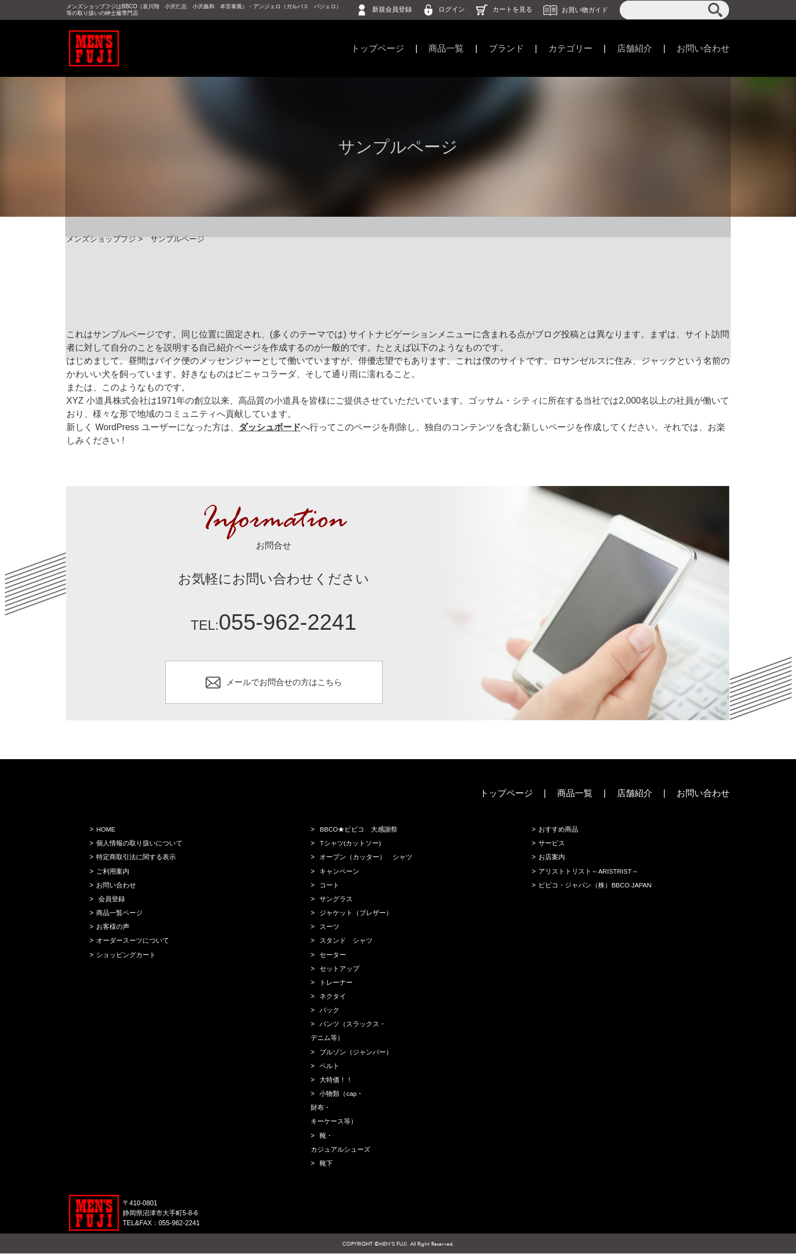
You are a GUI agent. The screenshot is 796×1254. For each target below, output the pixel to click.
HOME (105, 832)
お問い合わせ (703, 48)
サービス (550, 846)
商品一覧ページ (118, 915)
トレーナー (335, 984)
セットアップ (338, 970)
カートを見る (512, 9)
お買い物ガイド (585, 9)
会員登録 (110, 901)
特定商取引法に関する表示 (135, 860)
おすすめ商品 (557, 832)
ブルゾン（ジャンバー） (354, 1053)
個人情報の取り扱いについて (138, 846)
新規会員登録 (392, 9)
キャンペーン (338, 873)
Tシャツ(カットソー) (349, 846)
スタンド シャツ (344, 943)
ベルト (328, 1067)
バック (328, 1012)
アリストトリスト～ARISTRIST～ (587, 873)
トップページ (377, 48)
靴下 (325, 1164)
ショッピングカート (125, 956)
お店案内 (550, 860)
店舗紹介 (634, 48)
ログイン (451, 9)
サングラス (335, 901)
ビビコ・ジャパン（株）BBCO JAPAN (594, 887)
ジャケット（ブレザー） (354, 915)
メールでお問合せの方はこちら (284, 683)
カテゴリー (570, 48)
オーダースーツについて (131, 943)
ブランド (506, 48)
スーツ (328, 929)
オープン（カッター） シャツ (364, 860)
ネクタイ (331, 998)
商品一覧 (446, 48)
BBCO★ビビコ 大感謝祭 (357, 832)
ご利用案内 (111, 873)
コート (328, 887)
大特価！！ (335, 1081)
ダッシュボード (270, 427)
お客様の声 (111, 929)
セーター (331, 956)
